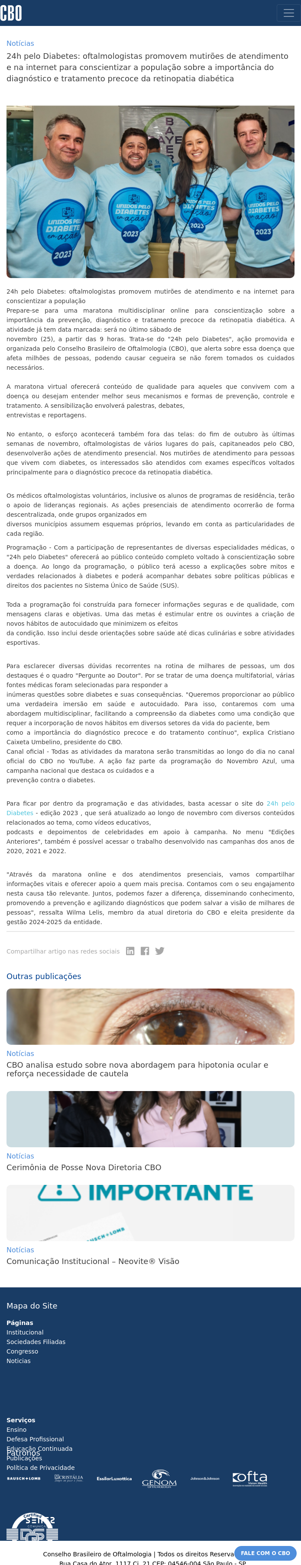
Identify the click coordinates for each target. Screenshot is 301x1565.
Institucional (25, 1332)
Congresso (22, 1351)
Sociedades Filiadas (35, 1341)
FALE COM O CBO (265, 1553)
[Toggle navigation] (289, 13)
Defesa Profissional (35, 1439)
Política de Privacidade (40, 1467)
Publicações (24, 1458)
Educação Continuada (39, 1448)
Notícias (20, 1054)
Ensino (16, 1429)
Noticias (18, 1360)
